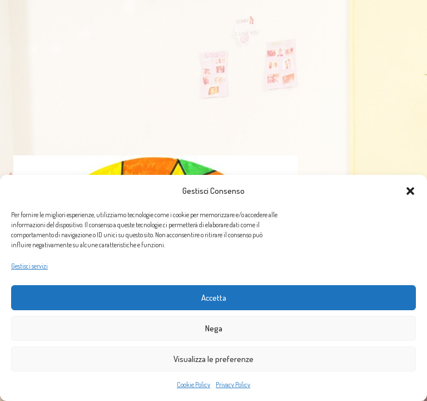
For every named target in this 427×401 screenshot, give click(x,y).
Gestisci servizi (29, 266)
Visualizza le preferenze (213, 359)
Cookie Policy (193, 384)
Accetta (213, 297)
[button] (410, 191)
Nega (213, 328)
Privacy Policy (233, 384)
